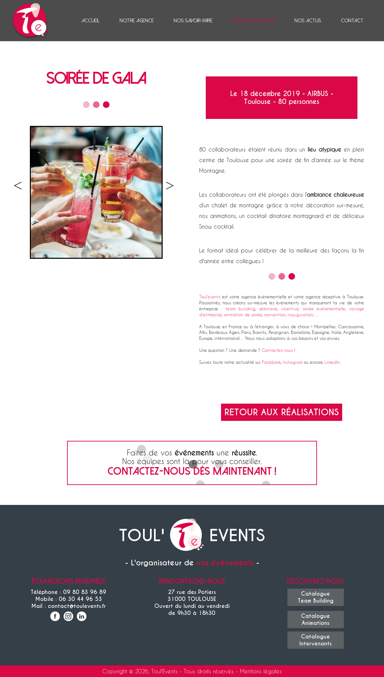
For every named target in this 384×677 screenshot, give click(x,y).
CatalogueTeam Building (316, 597)
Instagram (293, 361)
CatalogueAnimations (315, 620)
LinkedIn (332, 361)
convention (274, 314)
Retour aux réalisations (281, 412)
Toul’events (209, 296)
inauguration (300, 314)
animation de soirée (243, 314)
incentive (290, 308)
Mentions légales (261, 671)
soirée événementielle (324, 308)
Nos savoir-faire (193, 20)
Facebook (271, 361)
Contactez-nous (277, 349)
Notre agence (136, 20)
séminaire (268, 308)
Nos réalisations (253, 20)
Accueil (90, 20)
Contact (352, 20)
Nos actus (307, 20)
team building (241, 308)
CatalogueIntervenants (315, 640)
